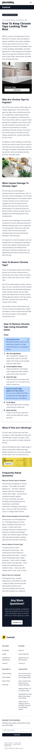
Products (4, 663)
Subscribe (17, 735)
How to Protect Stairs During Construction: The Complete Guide (24, 675)
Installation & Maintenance (10, 15)
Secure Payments (23, 654)
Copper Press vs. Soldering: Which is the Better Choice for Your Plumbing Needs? (24, 705)
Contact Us (17, 622)
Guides (4, 654)
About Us (21, 650)
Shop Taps (5, 684)
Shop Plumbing (6, 673)
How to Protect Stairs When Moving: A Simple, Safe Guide (24, 683)
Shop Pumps (6, 681)
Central (6, 7)
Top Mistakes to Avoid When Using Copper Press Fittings (24, 696)
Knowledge (5, 650)
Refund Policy (7, 746)
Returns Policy (17, 744)
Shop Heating (6, 677)
